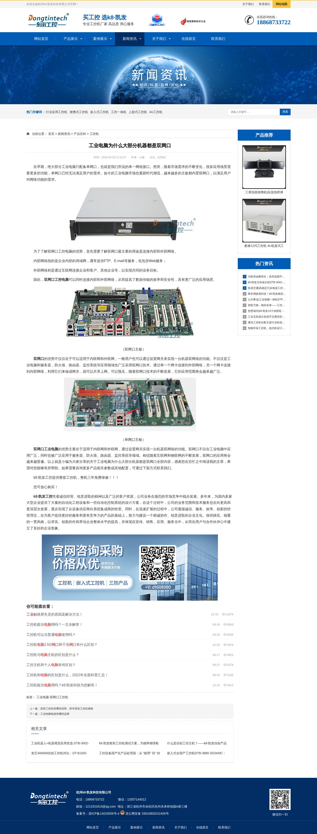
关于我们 (248, 4)
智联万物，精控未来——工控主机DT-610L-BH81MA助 (264, 305)
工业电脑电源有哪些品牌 (54, 713)
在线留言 (189, 39)
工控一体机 (118, 112)
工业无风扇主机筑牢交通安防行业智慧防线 (264, 316)
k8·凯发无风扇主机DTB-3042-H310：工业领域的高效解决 (264, 282)
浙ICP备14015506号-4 (103, 813)
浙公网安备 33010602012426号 (147, 813)
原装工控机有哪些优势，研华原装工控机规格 (66, 708)
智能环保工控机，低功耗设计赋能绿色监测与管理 (264, 328)
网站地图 (281, 4)
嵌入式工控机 (99, 112)
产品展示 (71, 39)
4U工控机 (155, 112)
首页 (51, 134)
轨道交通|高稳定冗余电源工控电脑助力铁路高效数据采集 (264, 288)
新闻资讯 (130, 39)
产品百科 (80, 134)
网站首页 (41, 39)
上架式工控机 (138, 112)
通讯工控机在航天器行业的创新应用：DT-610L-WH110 (264, 322)
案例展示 (100, 39)
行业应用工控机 (56, 112)
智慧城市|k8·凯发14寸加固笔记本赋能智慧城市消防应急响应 (264, 311)
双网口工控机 (59, 697)
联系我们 (264, 4)
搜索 (285, 111)
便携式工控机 (79, 112)
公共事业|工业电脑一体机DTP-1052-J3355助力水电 (264, 299)
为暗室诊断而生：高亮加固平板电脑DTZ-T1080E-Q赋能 (264, 276)
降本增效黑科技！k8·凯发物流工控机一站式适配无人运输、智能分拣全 (264, 294)
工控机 (94, 134)
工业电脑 (43, 697)
